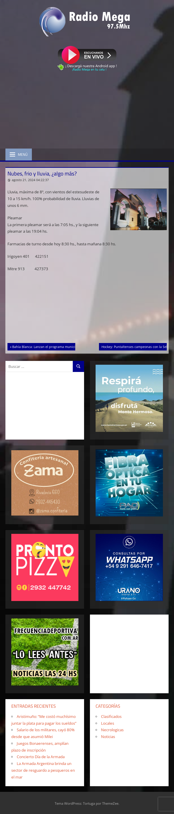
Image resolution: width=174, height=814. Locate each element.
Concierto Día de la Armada (41, 756)
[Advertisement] (87, 110)
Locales (107, 723)
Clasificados (111, 716)
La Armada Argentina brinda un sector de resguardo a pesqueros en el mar (43, 770)
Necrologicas (112, 729)
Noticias (108, 736)
